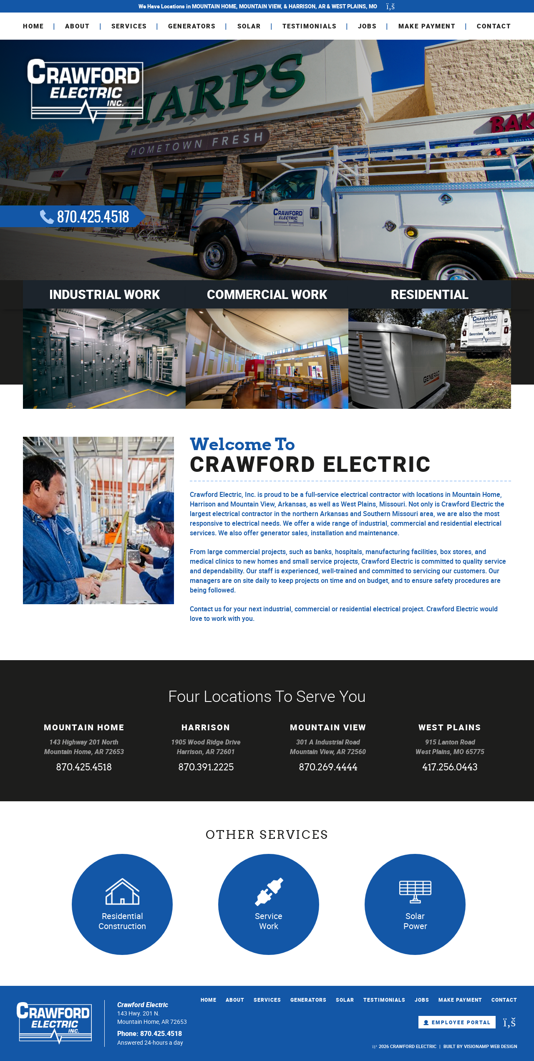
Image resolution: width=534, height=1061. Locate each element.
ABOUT (77, 26)
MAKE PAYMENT (427, 26)
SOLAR (249, 26)
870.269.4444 (328, 768)
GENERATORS (192, 26)
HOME (33, 26)
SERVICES (129, 26)
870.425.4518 (84, 768)
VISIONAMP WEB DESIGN (490, 1046)
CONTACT (494, 26)
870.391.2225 (206, 768)
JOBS (367, 26)
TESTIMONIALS (309, 26)
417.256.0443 (450, 768)
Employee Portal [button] (457, 1022)
